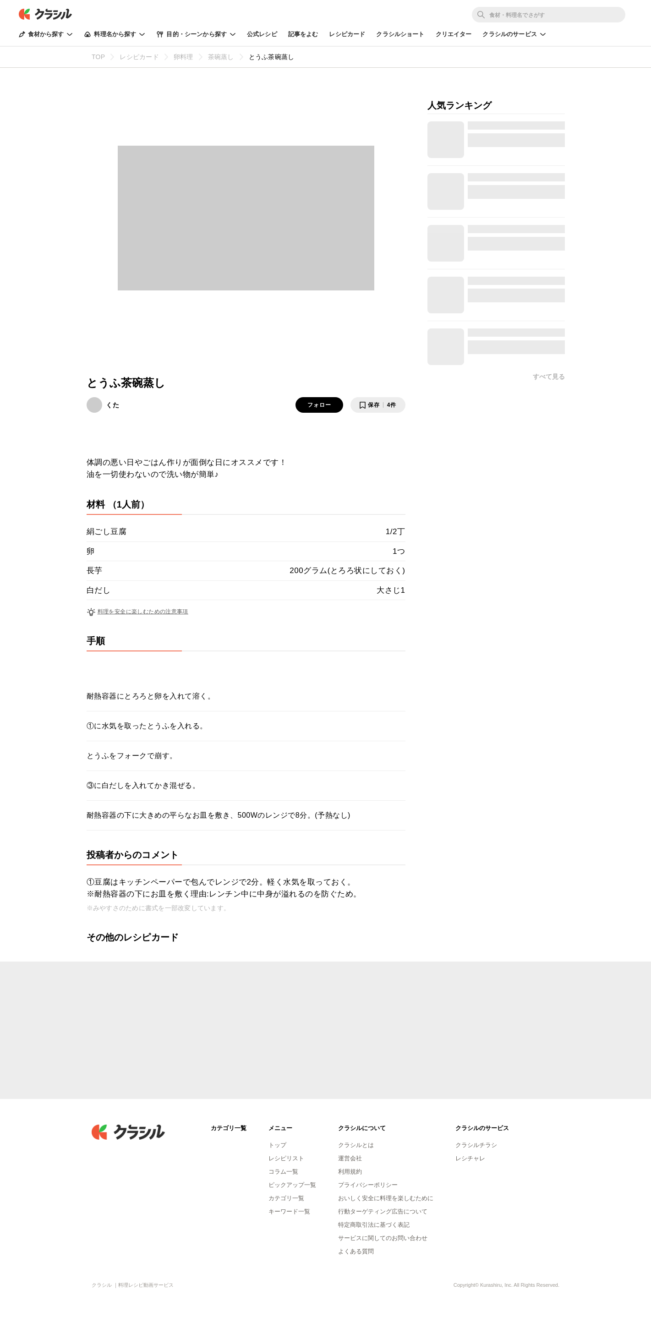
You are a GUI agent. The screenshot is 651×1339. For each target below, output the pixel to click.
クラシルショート (400, 34)
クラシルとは (356, 1145)
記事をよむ (303, 34)
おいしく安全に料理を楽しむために (385, 1198)
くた (113, 405)
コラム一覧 (283, 1171)
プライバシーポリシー (368, 1184)
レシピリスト (286, 1158)
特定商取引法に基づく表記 (374, 1224)
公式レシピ (262, 34)
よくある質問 (356, 1251)
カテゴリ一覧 (286, 1198)
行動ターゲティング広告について (382, 1211)
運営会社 (350, 1158)
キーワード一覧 (289, 1211)
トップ (277, 1145)
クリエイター (454, 34)
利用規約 (350, 1171)
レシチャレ (470, 1158)
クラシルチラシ (476, 1145)
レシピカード (347, 34)
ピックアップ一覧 (292, 1184)
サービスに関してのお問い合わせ (382, 1238)
